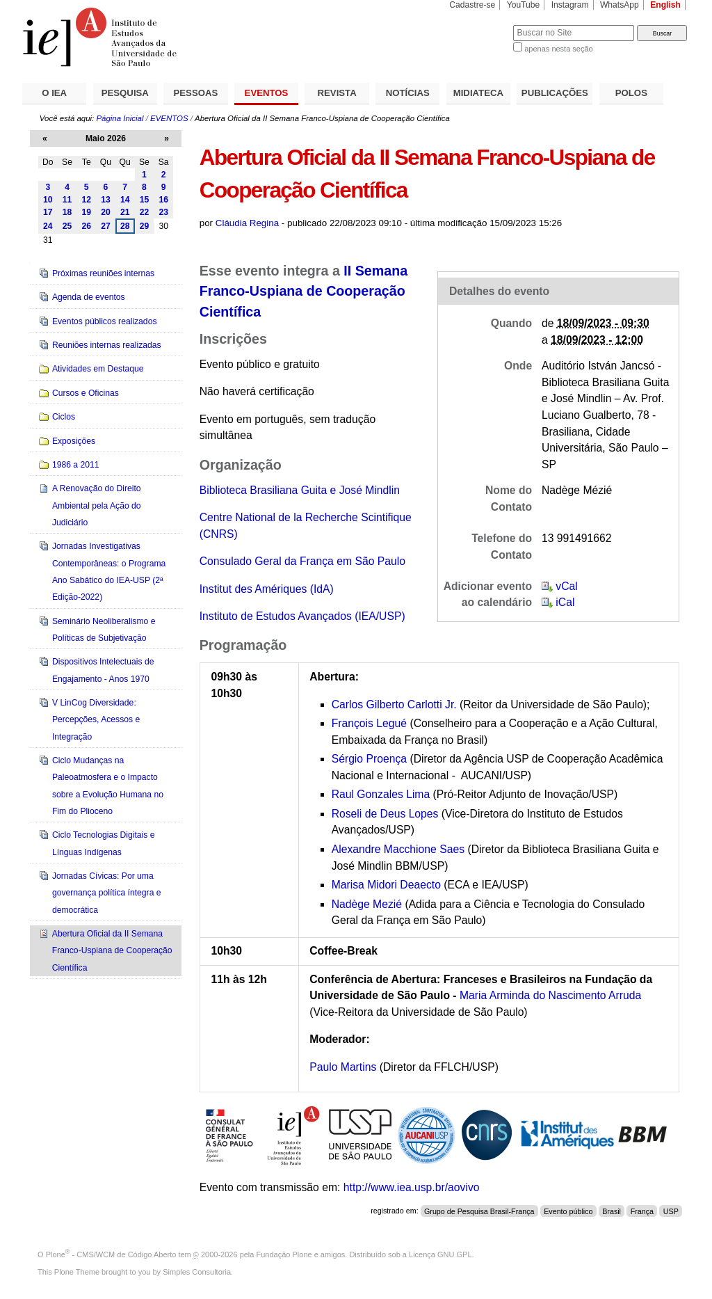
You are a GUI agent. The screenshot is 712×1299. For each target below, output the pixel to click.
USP (671, 1210)
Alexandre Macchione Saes (398, 849)
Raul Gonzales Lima (381, 794)
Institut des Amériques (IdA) (267, 589)
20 (106, 212)
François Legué (369, 723)
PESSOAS (196, 93)
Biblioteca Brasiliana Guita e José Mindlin (300, 490)
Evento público (568, 1210)
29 (144, 226)
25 (67, 226)
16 (163, 200)
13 (106, 200)
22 (144, 212)
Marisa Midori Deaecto (386, 885)
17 (48, 212)
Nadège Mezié (367, 904)
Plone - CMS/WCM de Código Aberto (111, 1254)
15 (144, 200)
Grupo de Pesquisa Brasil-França (479, 1210)
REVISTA (337, 93)
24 (48, 226)
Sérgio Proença (369, 759)
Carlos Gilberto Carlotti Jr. (394, 704)
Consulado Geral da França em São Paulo (302, 561)
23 (163, 212)
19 (86, 212)
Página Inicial (119, 118)
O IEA (54, 93)
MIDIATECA (478, 93)
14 (125, 200)
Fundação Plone (284, 1254)
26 (86, 226)
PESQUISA (125, 93)
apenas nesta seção (558, 49)
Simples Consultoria (197, 1272)
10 (48, 200)
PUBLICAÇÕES (554, 93)
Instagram (570, 5)
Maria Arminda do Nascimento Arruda (550, 995)
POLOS (631, 93)
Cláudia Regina (247, 223)
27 (106, 226)
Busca (479, 24)
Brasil (611, 1210)
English (665, 5)
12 (86, 200)
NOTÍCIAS (408, 93)
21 (125, 212)
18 (67, 212)
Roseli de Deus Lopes (387, 814)
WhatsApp (619, 5)
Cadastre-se (472, 5)
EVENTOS (267, 93)
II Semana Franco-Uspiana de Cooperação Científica (303, 291)
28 (125, 226)
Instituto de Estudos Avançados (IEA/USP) (302, 616)
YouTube (523, 5)
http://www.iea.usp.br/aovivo (411, 1187)
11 (67, 200)
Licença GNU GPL (440, 1254)
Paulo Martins (342, 1067)
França (642, 1210)
